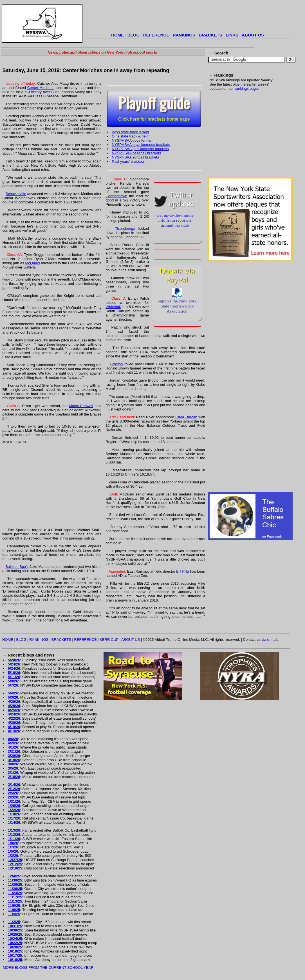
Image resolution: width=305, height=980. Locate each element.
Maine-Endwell (81, 406)
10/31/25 (15, 926)
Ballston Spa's (16, 566)
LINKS (232, 35)
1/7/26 (13, 847)
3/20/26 (14, 756)
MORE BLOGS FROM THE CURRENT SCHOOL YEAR (48, 967)
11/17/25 (15, 897)
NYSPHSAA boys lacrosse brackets (141, 145)
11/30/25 (15, 880)
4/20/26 (14, 722)
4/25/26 (14, 710)
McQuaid (32, 263)
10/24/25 (15, 939)
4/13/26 (14, 731)
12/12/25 (15, 864)
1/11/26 (14, 839)
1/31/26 (14, 801)
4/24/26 (14, 714)
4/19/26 (14, 727)
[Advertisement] (188, 18)
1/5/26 (13, 851)
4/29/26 (14, 701)
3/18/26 (14, 760)
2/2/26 (13, 797)
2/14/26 (14, 784)
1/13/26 (14, 830)
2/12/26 (14, 789)
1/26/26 (14, 806)
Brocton (116, 364)
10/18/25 (15, 951)
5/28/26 (14, 660)
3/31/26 (14, 751)
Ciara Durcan (186, 417)
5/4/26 (13, 693)
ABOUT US (253, 35)
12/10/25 (15, 868)
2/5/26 (13, 793)
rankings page (246, 88)
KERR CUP (109, 639)
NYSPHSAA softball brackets (135, 157)
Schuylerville (16, 194)
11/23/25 (15, 893)
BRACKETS (210, 35)
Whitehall (113, 307)
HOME (117, 35)
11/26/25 (15, 884)
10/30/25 (15, 930)
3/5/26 (13, 768)
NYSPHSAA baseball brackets (136, 153)
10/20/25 (15, 947)
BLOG (133, 35)
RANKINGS (184, 35)
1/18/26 (14, 814)
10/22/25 (15, 943)
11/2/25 (14, 922)
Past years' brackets (128, 161)
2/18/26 (14, 777)
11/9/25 (14, 905)
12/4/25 (14, 876)
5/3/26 (13, 697)
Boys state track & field (130, 132)
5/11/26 (14, 677)
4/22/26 (14, 718)
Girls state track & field (130, 136)
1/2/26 (13, 855)
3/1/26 (13, 772)
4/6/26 (13, 739)
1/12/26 (14, 834)
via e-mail (269, 639)
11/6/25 (14, 910)
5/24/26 (14, 664)
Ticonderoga (125, 228)
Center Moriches (41, 88)
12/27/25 (15, 860)
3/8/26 (13, 764)
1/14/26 (14, 822)
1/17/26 (14, 818)
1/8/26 (13, 843)
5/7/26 (13, 685)
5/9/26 (13, 681)
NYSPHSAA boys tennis (131, 140)
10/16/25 (15, 960)
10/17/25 (15, 955)
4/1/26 (13, 747)
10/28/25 (15, 934)
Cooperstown (116, 196)
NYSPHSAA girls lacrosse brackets (140, 149)
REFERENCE (156, 35)
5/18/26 (14, 673)
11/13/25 (15, 901)
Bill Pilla (182, 571)
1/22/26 (14, 810)
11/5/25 (14, 914)
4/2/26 (13, 743)
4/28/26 (14, 706)
